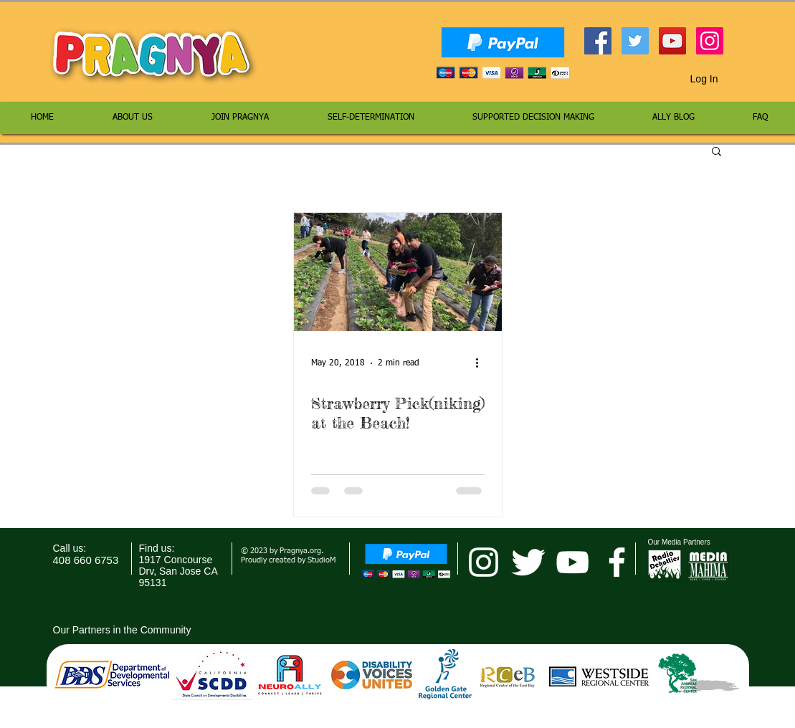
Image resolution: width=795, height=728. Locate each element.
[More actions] (482, 363)
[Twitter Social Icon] (635, 40)
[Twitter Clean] (528, 562)
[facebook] (617, 562)
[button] (732, 78)
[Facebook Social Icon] (597, 40)
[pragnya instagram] (483, 562)
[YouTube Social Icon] (672, 40)
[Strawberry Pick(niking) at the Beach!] (398, 272)
